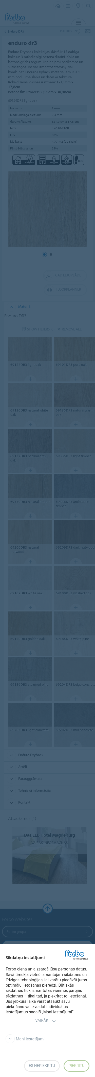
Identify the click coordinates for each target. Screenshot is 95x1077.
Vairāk (45, 1021)
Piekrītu (76, 1065)
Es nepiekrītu (42, 1065)
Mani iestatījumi (25, 1039)
